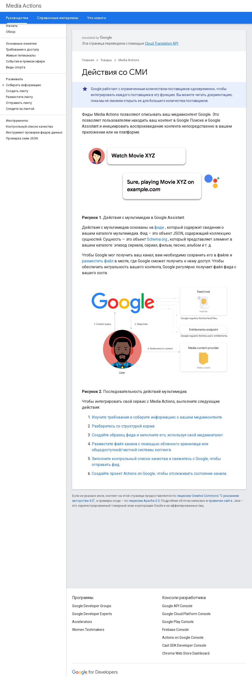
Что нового (96, 18)
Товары (106, 60)
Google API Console (177, 606)
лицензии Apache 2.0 (144, 501)
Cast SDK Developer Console (184, 645)
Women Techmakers (88, 630)
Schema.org (157, 239)
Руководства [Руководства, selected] (17, 18)
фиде (159, 227)
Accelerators (82, 622)
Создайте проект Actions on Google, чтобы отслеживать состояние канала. (159, 473)
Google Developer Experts (92, 614)
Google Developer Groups (91, 606)
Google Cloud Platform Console (186, 614)
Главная (88, 60)
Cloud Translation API (161, 43)
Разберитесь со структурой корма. (123, 426)
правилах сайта (220, 501)
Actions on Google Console (183, 637)
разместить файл (97, 261)
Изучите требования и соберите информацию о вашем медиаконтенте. (157, 417)
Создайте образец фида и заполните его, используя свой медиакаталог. (158, 435)
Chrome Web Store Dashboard (185, 653)
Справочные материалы (57, 18)
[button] (32, 85)
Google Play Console (178, 622)
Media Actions (23, 5)
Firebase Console (175, 630)
